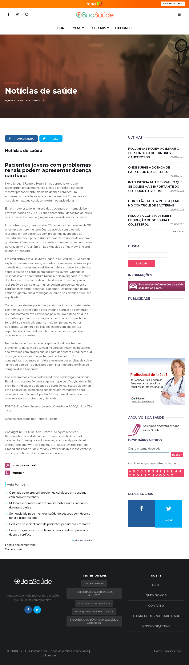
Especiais (98, 28)
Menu (77, 28)
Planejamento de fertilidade (94, 611)
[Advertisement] (156, 328)
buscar (177, 454)
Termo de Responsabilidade (156, 616)
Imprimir (18, 473)
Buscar (141, 263)
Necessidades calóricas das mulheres (94, 593)
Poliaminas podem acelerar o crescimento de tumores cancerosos (156, 153)
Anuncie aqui (173, 651)
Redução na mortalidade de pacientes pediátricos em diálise (49, 524)
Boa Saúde (12, 82)
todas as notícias (82, 540)
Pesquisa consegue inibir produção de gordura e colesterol (156, 220)
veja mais (178, 231)
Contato (156, 605)
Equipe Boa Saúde (16, 100)
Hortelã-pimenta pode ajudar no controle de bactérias (156, 203)
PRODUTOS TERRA (173, 3)
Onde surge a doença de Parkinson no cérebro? (156, 169)
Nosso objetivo (156, 626)
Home (61, 28)
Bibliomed (123, 28)
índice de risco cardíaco (94, 603)
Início (156, 585)
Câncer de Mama (94, 583)
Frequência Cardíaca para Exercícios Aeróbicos (94, 621)
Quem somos (156, 595)
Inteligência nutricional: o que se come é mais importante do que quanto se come (156, 186)
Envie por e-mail (24, 465)
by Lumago (48, 655)
